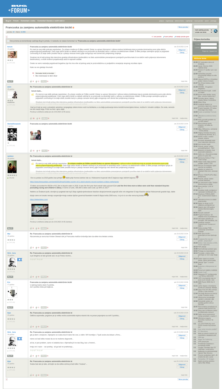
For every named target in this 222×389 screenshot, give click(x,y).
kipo (9, 313)
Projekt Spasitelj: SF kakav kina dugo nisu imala (207, 109)
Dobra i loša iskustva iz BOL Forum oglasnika (207, 243)
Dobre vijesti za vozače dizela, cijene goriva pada (207, 259)
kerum (10, 47)
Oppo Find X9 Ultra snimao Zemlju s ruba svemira (207, 290)
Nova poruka (183, 27)
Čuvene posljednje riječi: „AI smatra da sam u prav (207, 356)
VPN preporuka (203, 341)
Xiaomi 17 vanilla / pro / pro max (207, 70)
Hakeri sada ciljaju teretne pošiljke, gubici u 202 (207, 162)
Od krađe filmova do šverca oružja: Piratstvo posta (207, 294)
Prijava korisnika (202, 39)
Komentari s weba (28, 21)
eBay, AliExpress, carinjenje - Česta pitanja (207, 130)
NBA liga (201, 337)
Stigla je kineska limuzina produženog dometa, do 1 (207, 133)
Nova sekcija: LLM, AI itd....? (205, 187)
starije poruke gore (182, 36)
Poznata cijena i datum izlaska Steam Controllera (207, 99)
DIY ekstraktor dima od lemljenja (206, 63)
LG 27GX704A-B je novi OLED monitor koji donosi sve (207, 325)
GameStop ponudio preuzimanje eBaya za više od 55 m (207, 75)
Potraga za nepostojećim (206, 251)
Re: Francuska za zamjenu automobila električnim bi (51, 87)
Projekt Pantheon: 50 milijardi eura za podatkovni (207, 215)
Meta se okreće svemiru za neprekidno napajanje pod (207, 334)
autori (207, 21)
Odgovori (182, 50)
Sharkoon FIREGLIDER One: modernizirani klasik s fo (207, 195)
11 (33, 150)
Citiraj (182, 52)
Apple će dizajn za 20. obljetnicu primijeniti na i (206, 204)
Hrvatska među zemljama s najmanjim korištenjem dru (207, 191)
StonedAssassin (14, 124)
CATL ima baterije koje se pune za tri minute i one (207, 279)
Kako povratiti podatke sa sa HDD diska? (207, 120)
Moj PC (10, 81)
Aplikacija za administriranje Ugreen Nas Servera (207, 352)
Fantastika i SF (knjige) (206, 359)
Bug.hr (8, 21)
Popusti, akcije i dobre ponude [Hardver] (205, 179)
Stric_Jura (11, 253)
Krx (9, 282)
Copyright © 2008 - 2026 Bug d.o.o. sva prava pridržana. (111, 388)
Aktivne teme (200, 58)
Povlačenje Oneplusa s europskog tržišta (206, 344)
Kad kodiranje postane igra (207, 249)
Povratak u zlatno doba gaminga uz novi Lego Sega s (207, 254)
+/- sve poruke (157, 36)
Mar (9, 234)
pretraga (213, 21)
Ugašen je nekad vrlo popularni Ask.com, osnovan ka (208, 171)
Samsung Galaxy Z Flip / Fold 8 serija (206, 158)
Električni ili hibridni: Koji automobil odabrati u (206, 151)
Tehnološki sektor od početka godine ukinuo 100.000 (206, 302)
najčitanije (189, 21)
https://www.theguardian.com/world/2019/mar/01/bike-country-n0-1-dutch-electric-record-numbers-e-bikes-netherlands (74, 182)
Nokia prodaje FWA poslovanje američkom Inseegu (206, 229)
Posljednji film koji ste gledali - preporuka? (205, 240)
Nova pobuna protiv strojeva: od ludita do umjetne (205, 125)
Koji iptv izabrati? (204, 213)
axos (9, 87)
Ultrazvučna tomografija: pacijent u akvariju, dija (206, 298)
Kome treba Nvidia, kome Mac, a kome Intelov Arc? (207, 95)
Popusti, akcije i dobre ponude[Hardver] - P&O (206, 147)
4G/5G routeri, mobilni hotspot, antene (205, 137)
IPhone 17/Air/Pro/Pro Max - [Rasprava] (208, 175)
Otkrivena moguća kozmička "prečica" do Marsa (205, 319)
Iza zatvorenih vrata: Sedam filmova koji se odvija (207, 183)
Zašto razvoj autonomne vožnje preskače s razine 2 (207, 315)
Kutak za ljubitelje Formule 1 (207, 113)
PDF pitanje (202, 247)
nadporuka (183, 118)
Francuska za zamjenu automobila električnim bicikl (99, 41)
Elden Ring (202, 102)
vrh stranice (214, 385)
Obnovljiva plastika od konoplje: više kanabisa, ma (207, 219)
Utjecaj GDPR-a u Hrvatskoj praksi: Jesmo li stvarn (207, 80)
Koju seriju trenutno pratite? (207, 329)
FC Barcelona (203, 331)
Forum (16, 21)
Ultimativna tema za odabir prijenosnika (207, 200)
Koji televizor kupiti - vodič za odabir (207, 91)
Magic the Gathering (205, 339)
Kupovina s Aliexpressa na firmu (207, 267)
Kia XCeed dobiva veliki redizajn (206, 84)
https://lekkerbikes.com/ (39, 200)
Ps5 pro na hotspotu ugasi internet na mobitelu (207, 166)
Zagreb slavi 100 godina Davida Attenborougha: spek (206, 208)
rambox (10, 156)
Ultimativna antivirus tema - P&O (207, 116)
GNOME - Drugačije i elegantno (205, 87)
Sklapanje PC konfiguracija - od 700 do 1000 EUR (207, 275)
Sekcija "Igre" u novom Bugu (206, 263)
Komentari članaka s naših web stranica (54, 21)
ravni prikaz (169, 36)
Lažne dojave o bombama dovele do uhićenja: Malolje (207, 286)
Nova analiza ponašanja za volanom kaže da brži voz (207, 307)
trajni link (184, 81)
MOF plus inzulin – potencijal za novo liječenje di (207, 235)
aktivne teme (179, 21)
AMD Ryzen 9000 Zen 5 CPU (206, 283)
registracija (169, 21)
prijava (161, 21)
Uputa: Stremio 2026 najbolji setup (205, 67)
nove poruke (198, 21)
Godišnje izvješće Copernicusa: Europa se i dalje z (207, 224)
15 (33, 118)
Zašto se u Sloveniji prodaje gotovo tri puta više (207, 155)
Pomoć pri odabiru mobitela (207, 270)
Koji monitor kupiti (204, 144)
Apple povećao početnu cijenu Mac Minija (206, 362)
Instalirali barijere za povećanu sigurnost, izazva (207, 105)
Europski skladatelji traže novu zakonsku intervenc (206, 141)
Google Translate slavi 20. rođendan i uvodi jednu (207, 348)
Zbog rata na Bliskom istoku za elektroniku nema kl (207, 311)
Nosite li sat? (202, 272)
